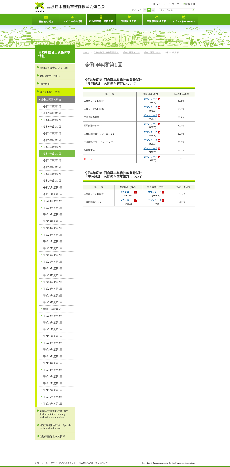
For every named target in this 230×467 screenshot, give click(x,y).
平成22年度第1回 (52, 322)
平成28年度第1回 (52, 234)
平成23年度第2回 (52, 295)
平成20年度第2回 (52, 343)
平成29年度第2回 (52, 214)
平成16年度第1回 (52, 403)
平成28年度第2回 (52, 228)
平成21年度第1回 (52, 336)
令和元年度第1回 (52, 194)
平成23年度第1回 (52, 302)
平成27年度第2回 (52, 241)
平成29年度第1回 (52, 221)
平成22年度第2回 (52, 316)
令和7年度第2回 (52, 106)
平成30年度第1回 (52, 207)
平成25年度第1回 (52, 275)
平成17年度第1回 (52, 390)
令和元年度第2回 (52, 187)
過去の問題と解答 (152, 52)
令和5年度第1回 (52, 140)
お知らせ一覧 (41, 463)
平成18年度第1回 (52, 376)
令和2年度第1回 (52, 180)
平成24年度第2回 (52, 282)
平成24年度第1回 (52, 288)
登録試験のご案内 (50, 76)
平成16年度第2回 (52, 396)
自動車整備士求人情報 (52, 436)
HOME (156, 4)
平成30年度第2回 (52, 201)
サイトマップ (172, 4)
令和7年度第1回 (52, 113)
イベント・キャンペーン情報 (184, 19)
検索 (193, 10)
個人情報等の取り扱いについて (93, 463)
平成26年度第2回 (52, 255)
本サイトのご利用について (63, 463)
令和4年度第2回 (52, 147)
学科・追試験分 (52, 309)
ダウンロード (150, 99)
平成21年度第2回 (52, 329)
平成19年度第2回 (52, 356)
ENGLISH (190, 4)
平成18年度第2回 (52, 369)
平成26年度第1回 (52, 261)
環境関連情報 (129, 19)
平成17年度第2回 (52, 383)
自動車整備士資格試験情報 (101, 19)
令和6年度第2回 (52, 120)
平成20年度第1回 (52, 349)
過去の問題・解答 (131, 52)
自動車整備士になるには (54, 67)
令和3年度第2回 (52, 160)
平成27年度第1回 (52, 248)
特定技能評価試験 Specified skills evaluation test (56, 427)
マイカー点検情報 (73, 19)
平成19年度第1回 (52, 363)
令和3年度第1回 (52, 167)
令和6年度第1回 (52, 126)
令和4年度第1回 (52, 153)
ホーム (86, 52)
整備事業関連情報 (156, 19)
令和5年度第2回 (52, 133)
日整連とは (46, 19)
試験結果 (45, 84)
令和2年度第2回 (52, 174)
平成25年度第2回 (52, 268)
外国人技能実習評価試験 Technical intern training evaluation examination (55, 414)
